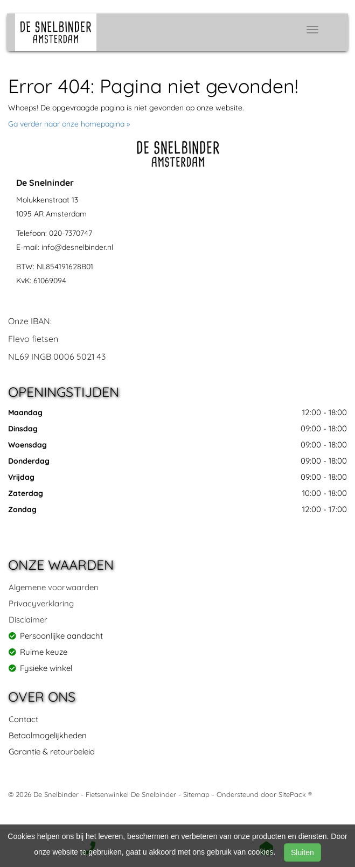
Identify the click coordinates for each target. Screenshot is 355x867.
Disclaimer (28, 619)
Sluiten (302, 852)
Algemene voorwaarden (54, 587)
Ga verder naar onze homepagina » (69, 124)
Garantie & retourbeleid (52, 751)
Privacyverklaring (41, 603)
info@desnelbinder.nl (77, 247)
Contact (23, 719)
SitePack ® (295, 794)
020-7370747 (70, 233)
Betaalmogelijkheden (48, 735)
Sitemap (196, 794)
